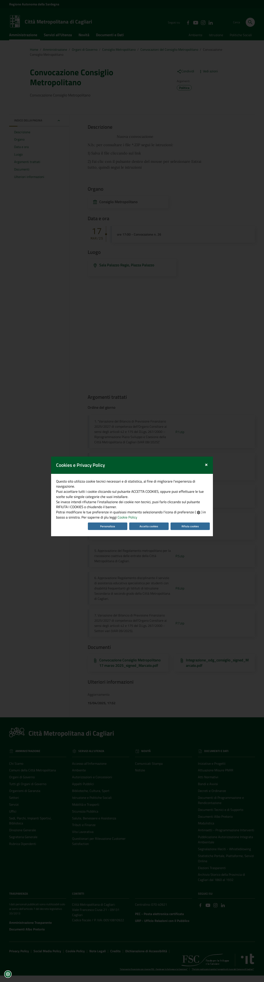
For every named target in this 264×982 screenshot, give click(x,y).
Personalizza (107, 529)
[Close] (209, 461)
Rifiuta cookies (193, 529)
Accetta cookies (149, 529)
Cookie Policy (126, 520)
